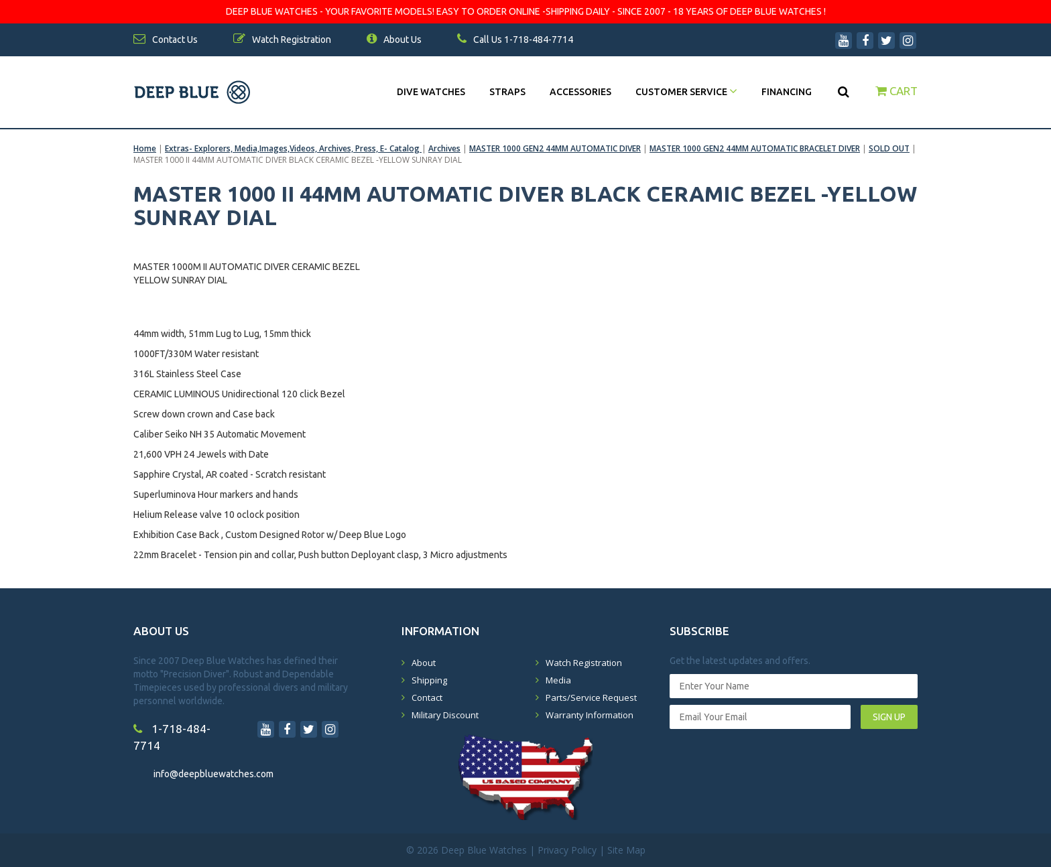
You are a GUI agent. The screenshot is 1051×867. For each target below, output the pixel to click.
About (424, 663)
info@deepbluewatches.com (213, 774)
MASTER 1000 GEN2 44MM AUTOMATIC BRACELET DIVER (755, 148)
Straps (507, 91)
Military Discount (445, 715)
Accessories (580, 91)
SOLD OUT (889, 148)
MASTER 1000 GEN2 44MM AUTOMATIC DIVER (555, 148)
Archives (444, 148)
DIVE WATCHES (431, 91)
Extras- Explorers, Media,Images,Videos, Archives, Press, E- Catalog (293, 148)
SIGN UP (889, 717)
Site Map (626, 850)
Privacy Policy (567, 850)
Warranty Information (589, 715)
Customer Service (686, 91)
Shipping (429, 680)
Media (558, 680)
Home (144, 148)
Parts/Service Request (591, 697)
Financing (786, 91)
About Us (394, 39)
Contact (427, 697)
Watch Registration (584, 663)
